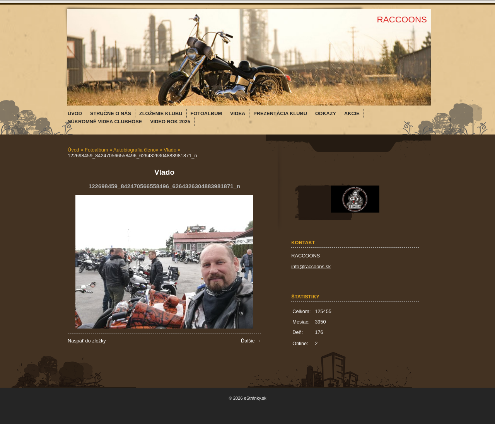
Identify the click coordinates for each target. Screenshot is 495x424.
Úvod (73, 150)
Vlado (170, 150)
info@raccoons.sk (311, 266)
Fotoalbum (96, 150)
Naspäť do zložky (87, 341)
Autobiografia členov (135, 150)
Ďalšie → (251, 341)
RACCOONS (402, 19)
